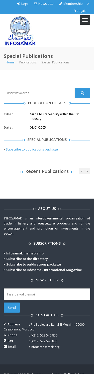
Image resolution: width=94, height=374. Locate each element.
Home (10, 62)
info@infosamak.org (45, 347)
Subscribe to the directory (27, 258)
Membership (71, 3)
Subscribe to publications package (32, 149)
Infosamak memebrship (25, 253)
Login (23, 3)
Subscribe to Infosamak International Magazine (44, 270)
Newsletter (44, 3)
